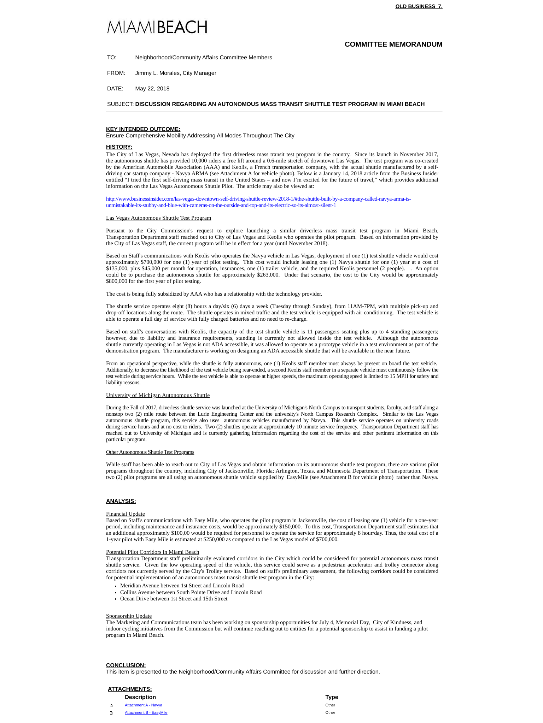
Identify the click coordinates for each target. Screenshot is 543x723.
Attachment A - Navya (143, 705)
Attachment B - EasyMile (146, 713)
